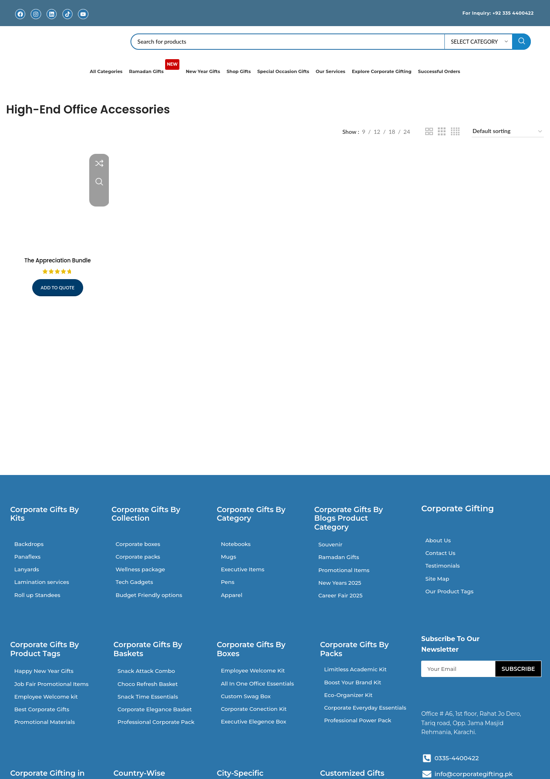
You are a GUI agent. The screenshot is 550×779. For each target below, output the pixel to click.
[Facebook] (20, 14)
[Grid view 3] (442, 131)
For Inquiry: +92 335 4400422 (491, 12)
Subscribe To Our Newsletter (450, 649)
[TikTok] (67, 14)
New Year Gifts (203, 71)
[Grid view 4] (455, 131)
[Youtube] (83, 14)
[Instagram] (36, 14)
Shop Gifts (239, 71)
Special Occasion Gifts (283, 71)
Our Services (330, 71)
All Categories (106, 71)
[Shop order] (508, 132)
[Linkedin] (51, 14)
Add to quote (56, 285)
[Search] (330, 41)
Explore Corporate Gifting (381, 71)
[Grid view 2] (429, 131)
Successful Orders (439, 71)
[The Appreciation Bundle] (56, 200)
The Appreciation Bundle (56, 258)
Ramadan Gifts (154, 67)
